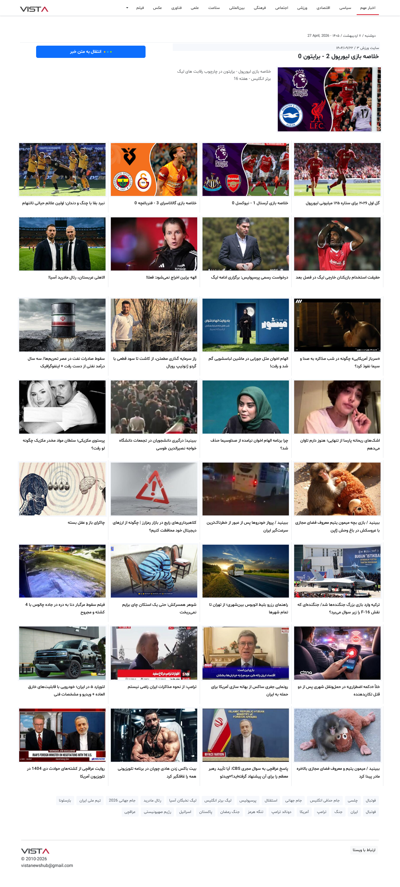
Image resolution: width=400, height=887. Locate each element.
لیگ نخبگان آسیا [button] (182, 800)
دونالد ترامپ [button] (281, 812)
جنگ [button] (338, 812)
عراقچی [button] (130, 812)
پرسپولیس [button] (247, 800)
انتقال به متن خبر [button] (91, 52)
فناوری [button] (176, 8)
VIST (34, 8)
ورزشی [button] (302, 8)
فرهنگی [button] (260, 8)
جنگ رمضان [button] (230, 812)
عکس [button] (157, 8)
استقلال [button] (271, 800)
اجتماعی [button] (281, 8)
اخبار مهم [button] (367, 8)
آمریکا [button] (304, 812)
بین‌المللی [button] (237, 8)
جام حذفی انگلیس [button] (325, 800)
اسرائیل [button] (185, 812)
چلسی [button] (353, 800)
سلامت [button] (214, 8)
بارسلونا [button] (65, 800)
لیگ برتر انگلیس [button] (217, 800)
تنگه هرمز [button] (255, 812)
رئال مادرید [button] (152, 800)
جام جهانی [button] (293, 800)
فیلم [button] (140, 8)
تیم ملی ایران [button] (90, 800)
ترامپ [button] (321, 812)
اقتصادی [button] (323, 8)
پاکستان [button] (205, 812)
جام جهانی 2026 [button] (122, 800)
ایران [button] (354, 812)
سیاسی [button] (345, 8)
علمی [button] (195, 8)
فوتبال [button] (371, 800)
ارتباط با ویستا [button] (364, 850)
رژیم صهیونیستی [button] (157, 812)
